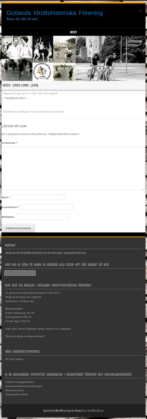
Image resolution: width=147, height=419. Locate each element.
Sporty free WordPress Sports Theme (62, 410)
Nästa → (24, 98)
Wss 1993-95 (51, 93)
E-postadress (10, 207)
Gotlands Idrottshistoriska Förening (55, 12)
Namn (6, 197)
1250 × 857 (36, 93)
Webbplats (8, 216)
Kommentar (9, 142)
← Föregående (10, 98)
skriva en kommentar (52, 111)
